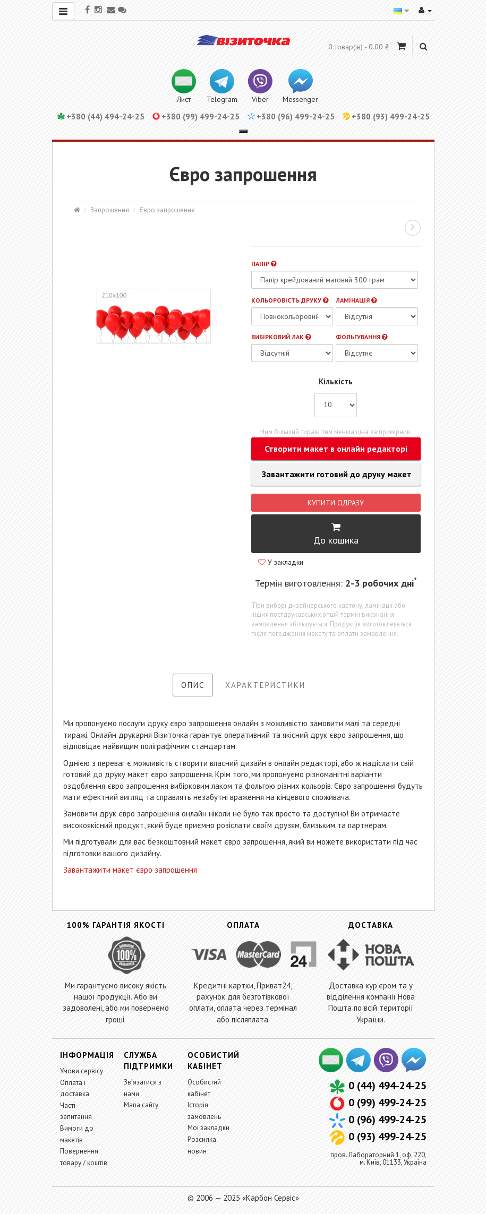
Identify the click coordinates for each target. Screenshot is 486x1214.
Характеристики (265, 685)
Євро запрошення (167, 209)
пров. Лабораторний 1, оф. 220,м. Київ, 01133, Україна (378, 1158)
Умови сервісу (81, 1070)
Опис (192, 685)
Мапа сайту (141, 1104)
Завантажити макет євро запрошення (130, 870)
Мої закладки (208, 1127)
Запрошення (109, 209)
